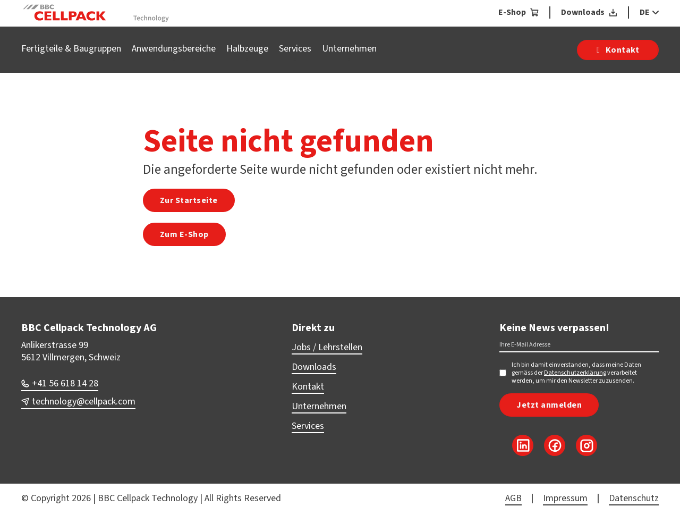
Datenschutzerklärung (575, 372)
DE (645, 12)
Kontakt (308, 386)
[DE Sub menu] (654, 12)
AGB (513, 498)
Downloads (314, 367)
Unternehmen (349, 48)
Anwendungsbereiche (174, 48)
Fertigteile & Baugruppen (71, 48)
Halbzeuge (247, 48)
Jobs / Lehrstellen (327, 347)
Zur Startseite (189, 200)
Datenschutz (634, 498)
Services (295, 48)
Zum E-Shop (184, 234)
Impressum (565, 498)
